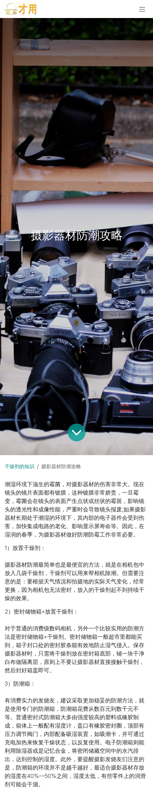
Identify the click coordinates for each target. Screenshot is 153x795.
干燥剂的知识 (19, 466)
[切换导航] (142, 9)
